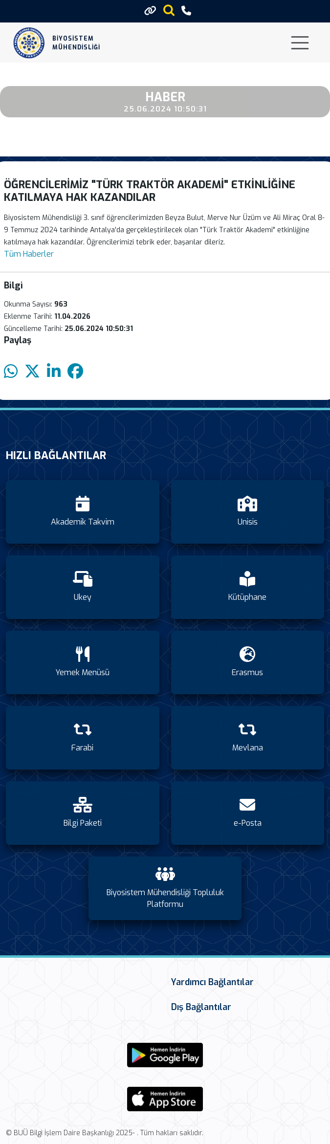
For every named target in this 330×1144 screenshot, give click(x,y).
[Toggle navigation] (300, 43)
